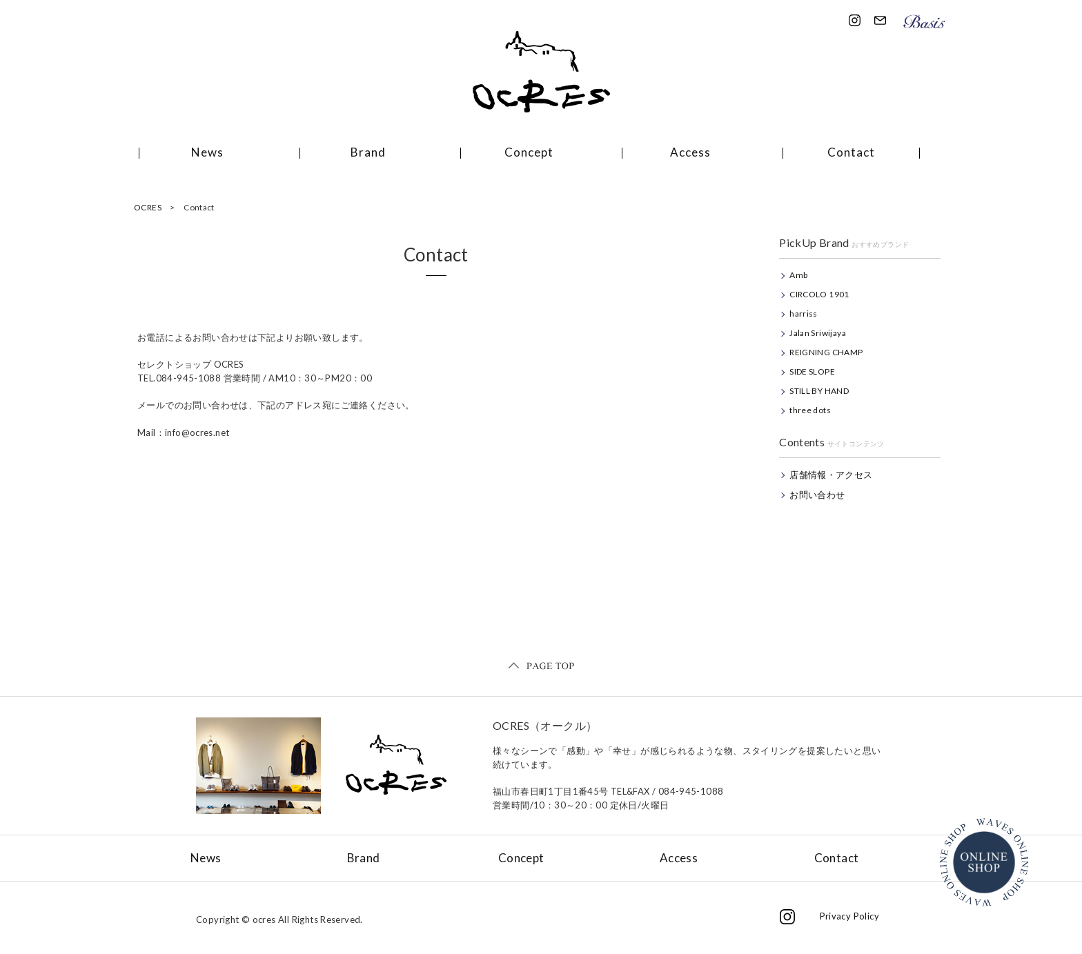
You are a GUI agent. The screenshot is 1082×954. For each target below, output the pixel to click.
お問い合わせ (817, 494)
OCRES (147, 207)
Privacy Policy (849, 916)
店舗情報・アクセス (831, 474)
